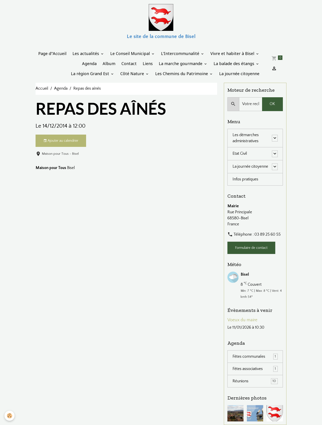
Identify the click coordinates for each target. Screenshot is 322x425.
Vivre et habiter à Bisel (232, 53)
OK (272, 104)
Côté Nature (132, 73)
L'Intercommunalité (180, 53)
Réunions (255, 381)
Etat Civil (240, 153)
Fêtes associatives (255, 369)
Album (109, 63)
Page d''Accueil (52, 53)
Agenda (89, 63)
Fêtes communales (255, 356)
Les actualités (86, 53)
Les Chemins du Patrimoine (182, 73)
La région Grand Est (90, 73)
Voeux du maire (242, 319)
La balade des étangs (234, 63)
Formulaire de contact (251, 248)
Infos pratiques (245, 179)
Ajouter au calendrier (60, 141)
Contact (129, 63)
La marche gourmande (181, 63)
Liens (148, 63)
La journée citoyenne (239, 73)
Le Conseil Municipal (130, 53)
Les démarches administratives (246, 138)
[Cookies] (9, 416)
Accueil (42, 88)
